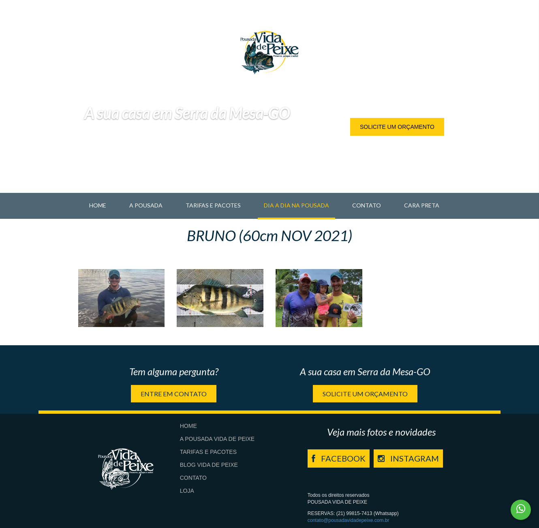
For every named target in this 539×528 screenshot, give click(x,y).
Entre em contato (174, 394)
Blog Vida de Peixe (209, 465)
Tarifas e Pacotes (213, 205)
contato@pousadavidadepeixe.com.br (348, 520)
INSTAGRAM (408, 458)
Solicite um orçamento (397, 127)
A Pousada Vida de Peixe (217, 439)
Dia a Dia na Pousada (296, 205)
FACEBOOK (339, 458)
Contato (366, 205)
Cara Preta (421, 205)
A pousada (146, 205)
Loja (187, 490)
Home (97, 205)
